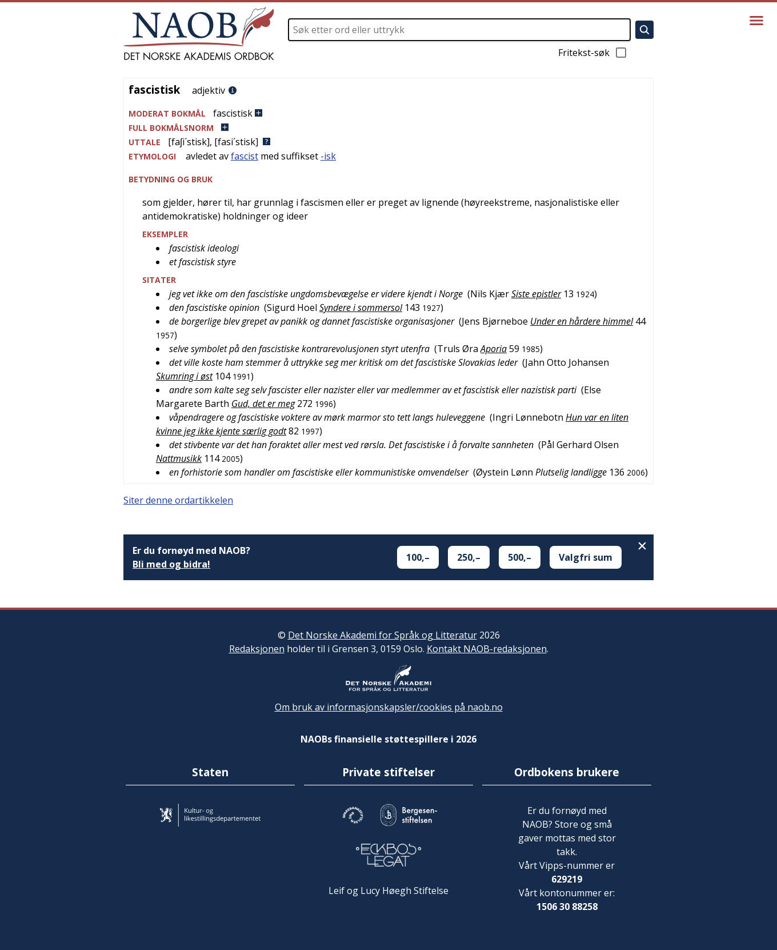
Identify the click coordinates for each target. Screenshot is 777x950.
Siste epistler (536, 294)
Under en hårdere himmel (581, 321)
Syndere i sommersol (360, 307)
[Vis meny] (756, 21)
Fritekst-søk (593, 52)
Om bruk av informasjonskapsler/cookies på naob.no (389, 707)
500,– (519, 557)
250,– (468, 557)
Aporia (493, 348)
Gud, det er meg (263, 403)
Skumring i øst (184, 376)
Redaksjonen (257, 648)
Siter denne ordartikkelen (178, 500)
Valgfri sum (585, 557)
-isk (328, 156)
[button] (388, 113)
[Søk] (644, 30)
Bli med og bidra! (171, 564)
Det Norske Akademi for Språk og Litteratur (382, 635)
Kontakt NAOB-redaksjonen (487, 648)
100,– (418, 557)
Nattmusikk (179, 458)
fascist (244, 156)
